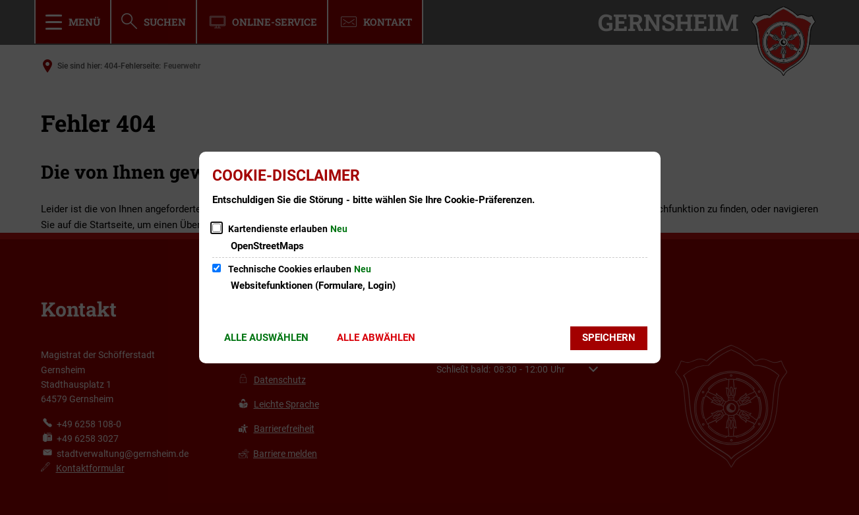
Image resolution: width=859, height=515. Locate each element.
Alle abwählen (376, 338)
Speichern (609, 338)
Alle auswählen (266, 338)
